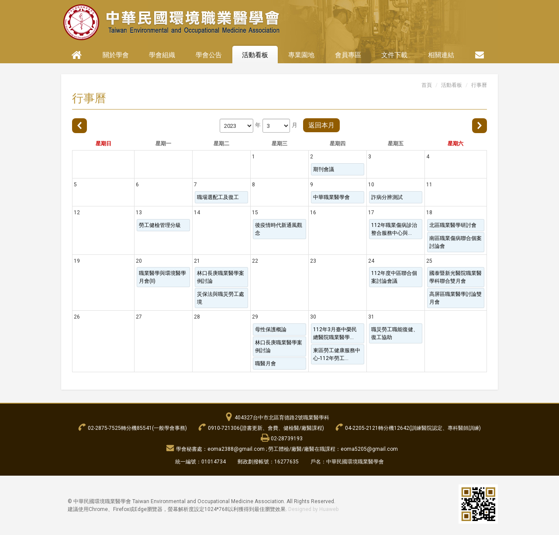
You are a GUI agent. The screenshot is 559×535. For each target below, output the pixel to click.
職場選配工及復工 (218, 197)
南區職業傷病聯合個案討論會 (455, 242)
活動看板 (255, 55)
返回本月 (321, 125)
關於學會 (116, 55)
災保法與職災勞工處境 (220, 298)
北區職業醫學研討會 (452, 225)
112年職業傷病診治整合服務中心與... (394, 229)
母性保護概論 (270, 329)
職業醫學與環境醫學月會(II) (162, 277)
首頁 (426, 85)
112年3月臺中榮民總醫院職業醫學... (335, 333)
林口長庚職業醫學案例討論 (220, 277)
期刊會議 (323, 169)
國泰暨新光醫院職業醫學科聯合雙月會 (455, 277)
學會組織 (162, 55)
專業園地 (301, 55)
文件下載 (394, 55)
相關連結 (441, 55)
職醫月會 (265, 363)
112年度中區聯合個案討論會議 (394, 277)
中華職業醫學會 (331, 197)
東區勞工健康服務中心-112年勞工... (336, 354)
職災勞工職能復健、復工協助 (394, 333)
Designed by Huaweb (313, 509)
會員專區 (348, 55)
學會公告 (209, 55)
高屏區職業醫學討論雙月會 (455, 298)
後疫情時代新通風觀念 (278, 229)
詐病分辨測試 (387, 197)
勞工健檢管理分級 (160, 225)
